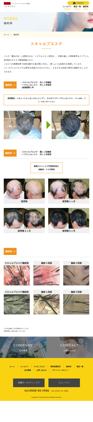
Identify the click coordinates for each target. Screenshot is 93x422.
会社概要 (27, 391)
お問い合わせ (41, 391)
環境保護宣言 (55, 387)
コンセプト (67, 7)
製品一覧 (77, 7)
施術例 (85, 7)
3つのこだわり (39, 387)
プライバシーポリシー (60, 391)
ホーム (6, 35)
